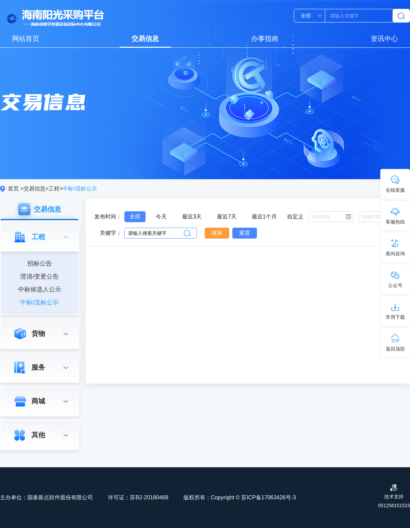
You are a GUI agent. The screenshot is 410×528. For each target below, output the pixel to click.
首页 (13, 188)
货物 (38, 333)
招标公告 (39, 263)
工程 (54, 188)
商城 (38, 401)
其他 (38, 435)
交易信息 (145, 38)
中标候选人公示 (39, 289)
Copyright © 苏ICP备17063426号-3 (253, 497)
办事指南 (264, 38)
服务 (38, 367)
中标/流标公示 (39, 302)
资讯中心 (384, 38)
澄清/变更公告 (39, 276)
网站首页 (25, 38)
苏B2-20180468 (149, 497)
